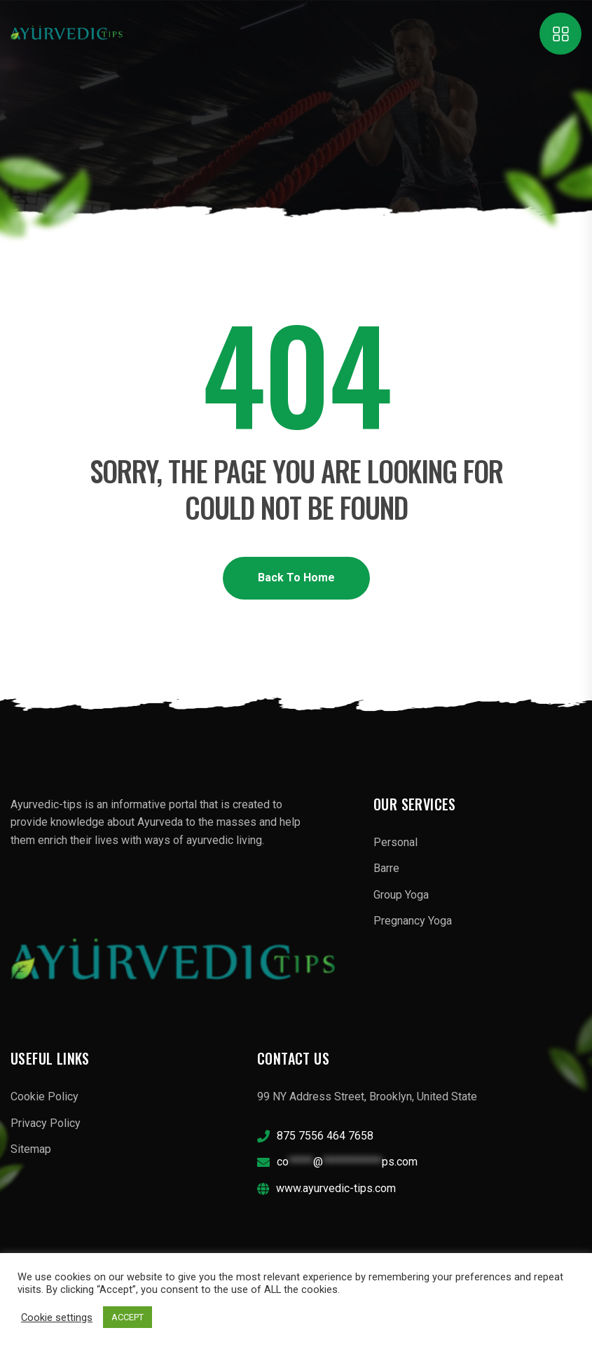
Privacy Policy (46, 1123)
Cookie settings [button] (56, 1317)
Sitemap (31, 1149)
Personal (395, 842)
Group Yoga (401, 894)
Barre (386, 868)
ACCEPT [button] (127, 1317)
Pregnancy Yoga (412, 920)
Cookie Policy (44, 1096)
